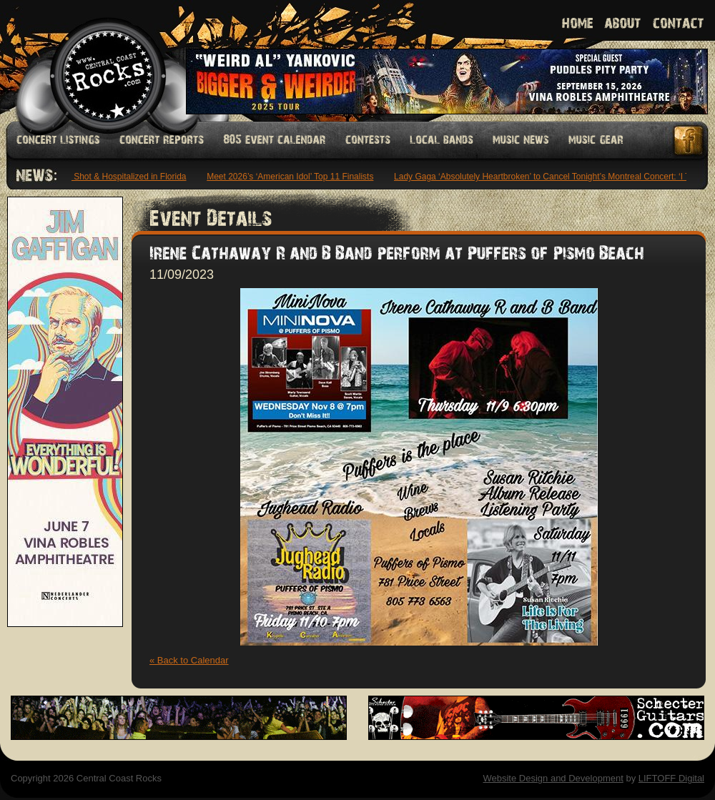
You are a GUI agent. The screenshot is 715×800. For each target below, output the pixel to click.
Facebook (689, 140)
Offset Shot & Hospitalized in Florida (120, 177)
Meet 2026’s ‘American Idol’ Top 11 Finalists (292, 177)
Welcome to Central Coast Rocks (91, 60)
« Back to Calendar (189, 660)
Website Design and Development (553, 778)
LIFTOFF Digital (671, 778)
